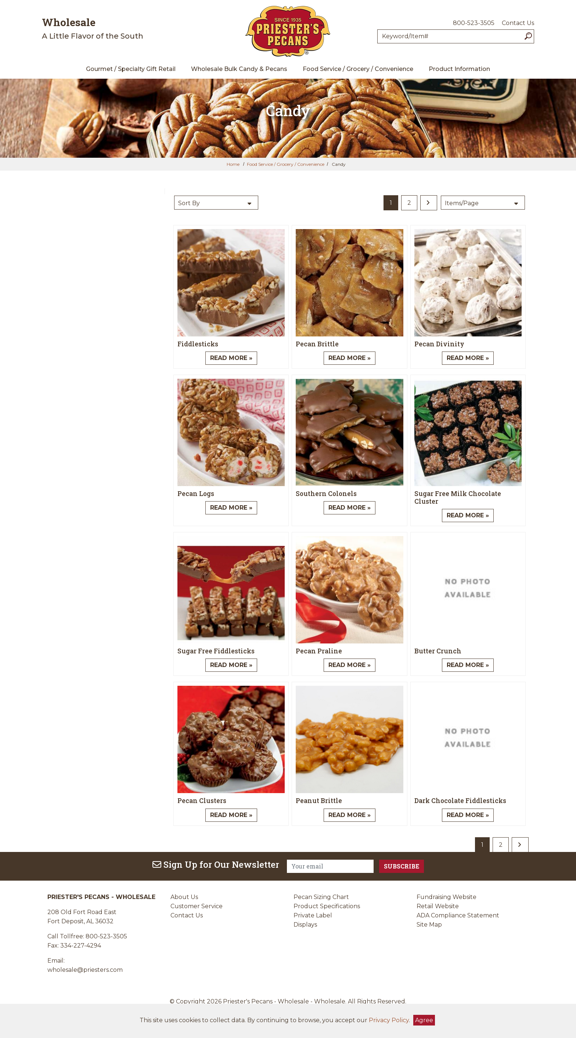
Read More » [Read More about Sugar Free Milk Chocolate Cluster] (468, 515)
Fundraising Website (446, 896)
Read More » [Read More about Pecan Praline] (349, 664)
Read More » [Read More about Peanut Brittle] (349, 815)
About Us (184, 896)
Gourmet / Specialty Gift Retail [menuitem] (131, 68)
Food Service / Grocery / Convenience (285, 164)
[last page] (428, 202)
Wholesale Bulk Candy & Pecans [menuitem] (239, 68)
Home (233, 164)
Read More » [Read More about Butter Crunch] (468, 664)
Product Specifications (327, 906)
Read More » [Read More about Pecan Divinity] (468, 357)
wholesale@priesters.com (85, 969)
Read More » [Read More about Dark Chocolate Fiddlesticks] (468, 815)
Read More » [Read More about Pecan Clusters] (231, 815)
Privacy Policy (389, 1020)
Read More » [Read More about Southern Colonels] (349, 507)
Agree (424, 1020)
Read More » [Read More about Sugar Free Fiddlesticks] (231, 664)
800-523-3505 (473, 22)
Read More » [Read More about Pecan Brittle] (349, 357)
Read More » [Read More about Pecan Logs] (231, 507)
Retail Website (438, 906)
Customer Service (196, 906)
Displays (305, 924)
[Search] (528, 36)
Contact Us (518, 22)
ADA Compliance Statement (458, 915)
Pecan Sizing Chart (321, 896)
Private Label (313, 915)
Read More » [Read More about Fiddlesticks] (231, 357)
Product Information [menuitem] (459, 68)
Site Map (429, 924)
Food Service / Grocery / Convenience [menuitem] (358, 68)
